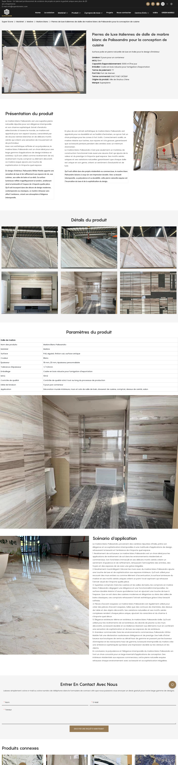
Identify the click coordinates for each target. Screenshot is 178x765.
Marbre (30, 21)
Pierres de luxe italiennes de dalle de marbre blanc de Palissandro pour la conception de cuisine (95, 21)
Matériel (20, 21)
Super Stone (7, 21)
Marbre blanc (42, 21)
